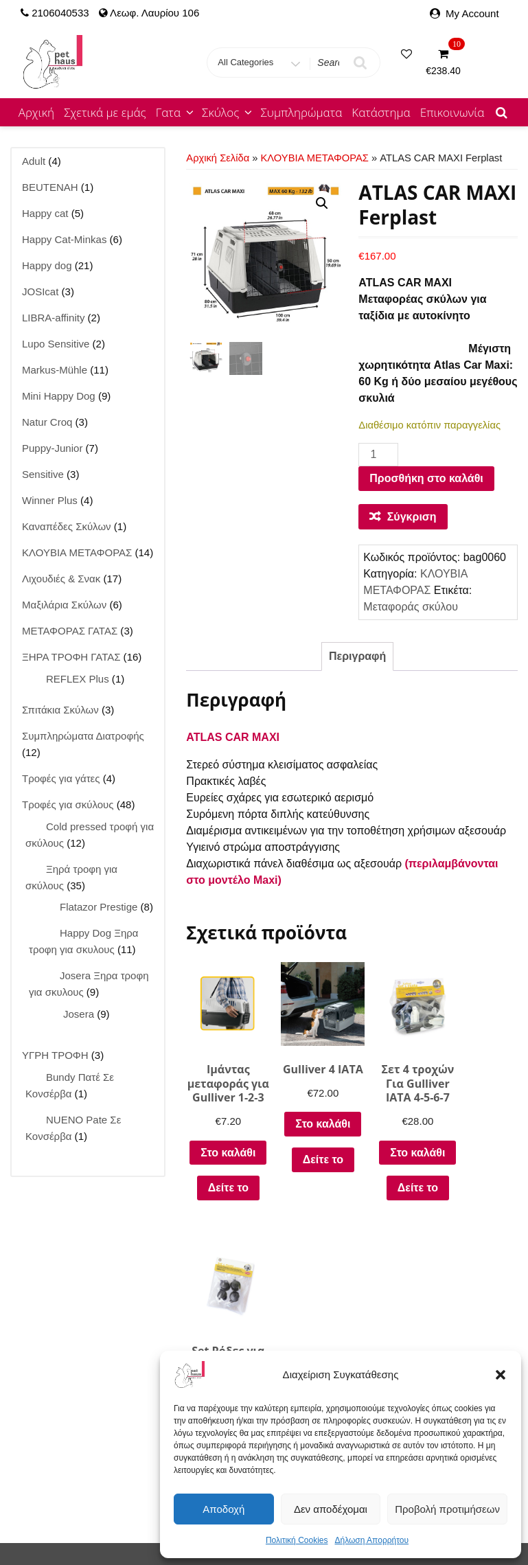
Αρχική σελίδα (217, 157)
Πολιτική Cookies (297, 1540)
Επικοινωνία (452, 112)
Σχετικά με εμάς (105, 112)
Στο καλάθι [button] (223, 1161)
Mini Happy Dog (56, 1505)
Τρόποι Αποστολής (422, 1322)
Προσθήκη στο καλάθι (426, 478)
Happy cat (130, 1488)
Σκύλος (228, 112)
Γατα (176, 112)
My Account (472, 13)
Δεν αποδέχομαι (330, 1509)
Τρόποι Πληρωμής (421, 1342)
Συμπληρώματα (301, 112)
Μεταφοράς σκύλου (410, 607)
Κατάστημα (381, 112)
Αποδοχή (223, 1509)
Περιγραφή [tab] (357, 656)
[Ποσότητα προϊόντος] (378, 455)
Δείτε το (223, 1203)
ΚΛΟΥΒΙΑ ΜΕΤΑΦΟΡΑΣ (315, 157)
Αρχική (36, 112)
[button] (500, 1375)
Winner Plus (130, 1505)
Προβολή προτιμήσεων (447, 1509)
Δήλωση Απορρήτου (371, 1540)
